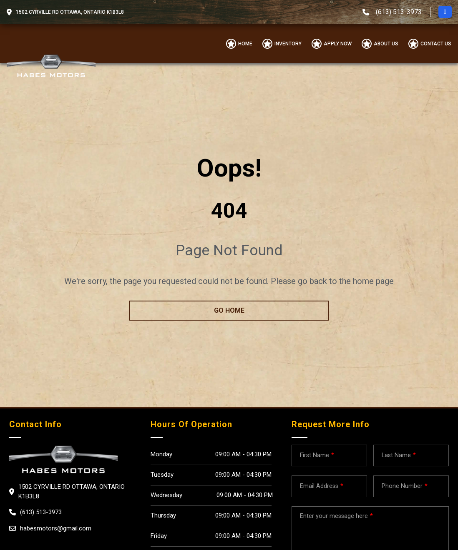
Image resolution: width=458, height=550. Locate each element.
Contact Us (435, 44)
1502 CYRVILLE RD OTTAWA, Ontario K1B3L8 (70, 12)
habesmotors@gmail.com (55, 528)
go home (229, 310)
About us (386, 44)
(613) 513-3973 (399, 12)
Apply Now (338, 44)
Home (245, 44)
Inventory (288, 44)
